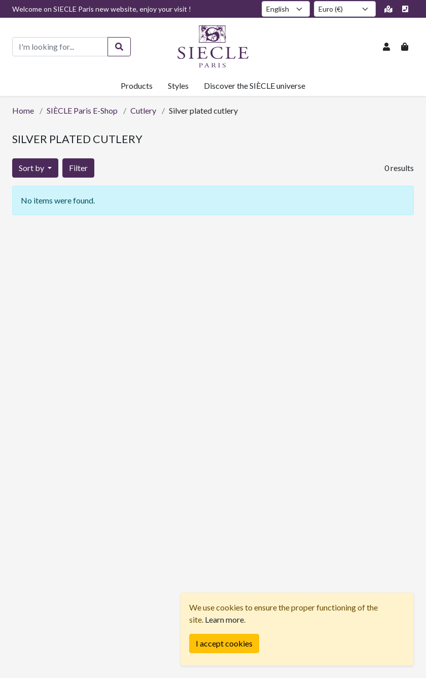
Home (23, 110)
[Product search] (60, 46)
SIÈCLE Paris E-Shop (82, 110)
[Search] (119, 46)
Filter (78, 168)
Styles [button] (178, 85)
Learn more (224, 619)
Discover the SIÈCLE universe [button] (254, 85)
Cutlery (143, 110)
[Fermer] (224, 643)
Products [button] (137, 85)
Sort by (32, 168)
